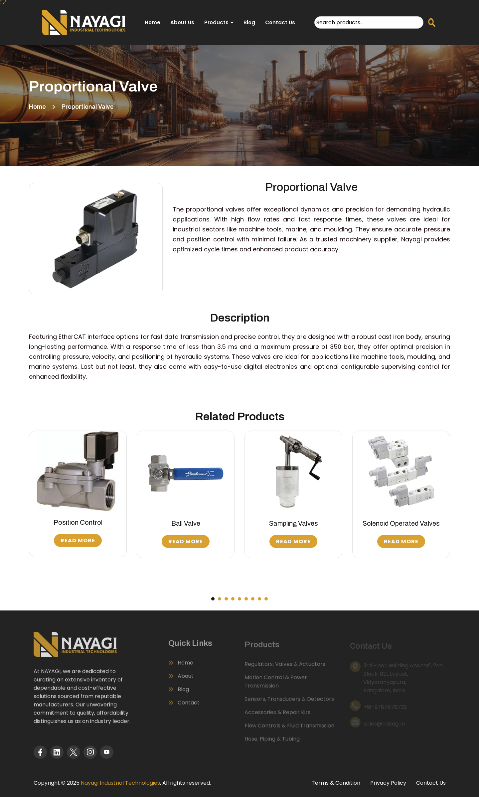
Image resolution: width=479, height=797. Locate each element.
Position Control (78, 522)
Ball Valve (185, 523)
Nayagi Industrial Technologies (120, 783)
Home (152, 22)
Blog (249, 22)
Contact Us (280, 22)
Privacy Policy (388, 783)
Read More (78, 540)
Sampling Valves (293, 523)
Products (216, 22)
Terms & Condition (336, 783)
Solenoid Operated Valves (401, 523)
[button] (213, 598)
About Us (182, 22)
